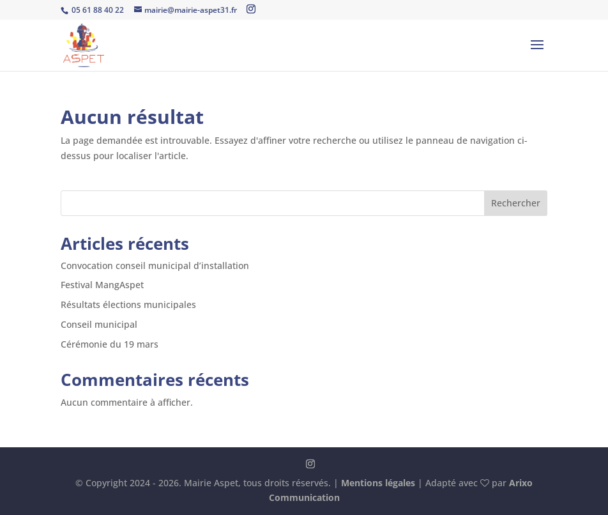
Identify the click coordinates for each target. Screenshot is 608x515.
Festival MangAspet (102, 285)
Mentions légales (378, 483)
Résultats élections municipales (128, 304)
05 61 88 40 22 (97, 9)
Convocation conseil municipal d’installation (155, 265)
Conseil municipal (99, 324)
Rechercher (515, 203)
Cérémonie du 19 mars (109, 344)
